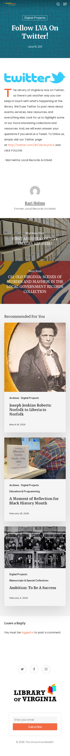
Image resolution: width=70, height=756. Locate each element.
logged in (28, 632)
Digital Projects (35, 17)
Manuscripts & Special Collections (28, 580)
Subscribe (35, 727)
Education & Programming (24, 491)
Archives (14, 398)
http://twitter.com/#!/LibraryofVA (31, 145)
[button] (65, 4)
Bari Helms (35, 203)
